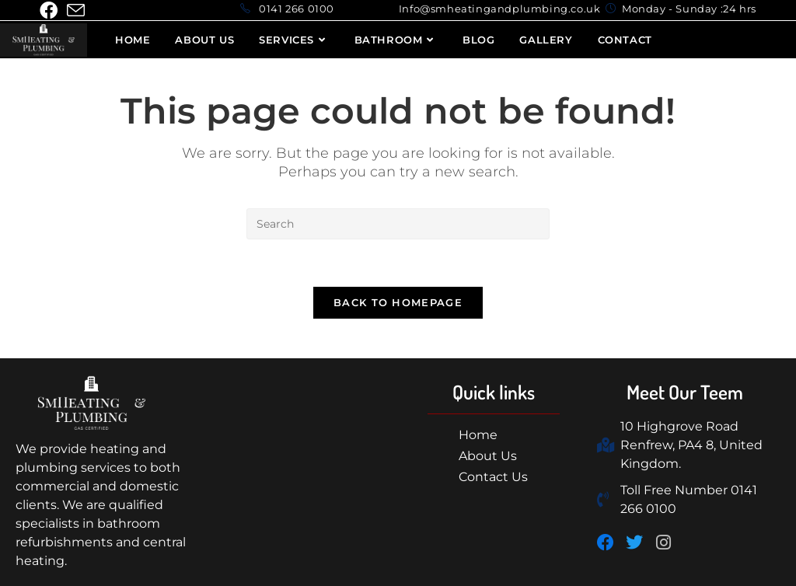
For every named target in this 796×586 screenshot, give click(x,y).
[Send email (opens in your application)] (75, 10)
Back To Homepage (398, 302)
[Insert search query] (398, 223)
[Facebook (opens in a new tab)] (51, 10)
